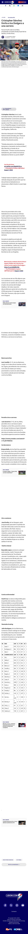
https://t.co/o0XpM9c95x (11, 267)
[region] (14, 12)
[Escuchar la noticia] (8, 109)
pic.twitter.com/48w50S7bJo (13, 166)
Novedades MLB (11, 17)
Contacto (14, 911)
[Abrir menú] (2, 2)
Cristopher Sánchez (8, 859)
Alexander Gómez (11, 36)
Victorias (18, 859)
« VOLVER (3, 17)
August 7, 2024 (8, 170)
